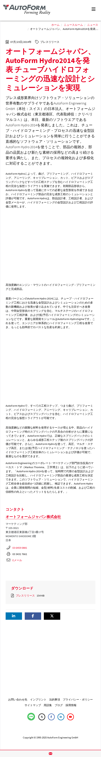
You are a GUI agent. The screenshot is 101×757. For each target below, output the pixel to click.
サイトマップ (33, 705)
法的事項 (54, 699)
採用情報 (71, 705)
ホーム (55, 24)
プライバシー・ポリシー (78, 699)
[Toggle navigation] (93, 8)
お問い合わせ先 (17, 699)
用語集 (48, 705)
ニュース (92, 24)
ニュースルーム (73, 24)
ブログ (59, 705)
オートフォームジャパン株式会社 (33, 516)
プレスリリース (25, 595)
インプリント (38, 699)
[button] (14, 616)
